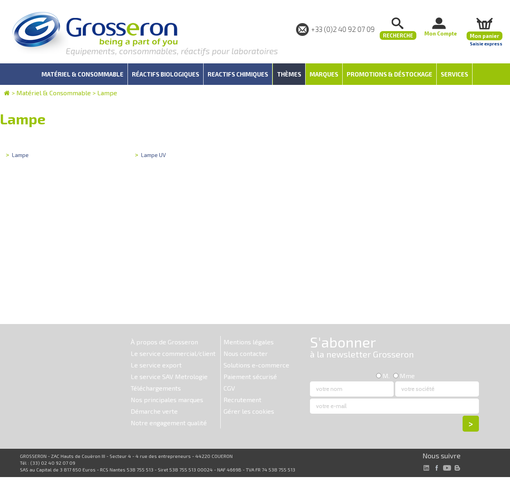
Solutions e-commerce (256, 365)
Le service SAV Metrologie (169, 376)
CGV (229, 388)
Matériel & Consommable (53, 92)
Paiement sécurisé (250, 376)
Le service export (156, 365)
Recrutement (242, 399)
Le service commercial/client (173, 353)
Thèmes (289, 74)
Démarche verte (154, 411)
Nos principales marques (167, 399)
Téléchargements (156, 388)
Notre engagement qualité (169, 422)
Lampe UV (153, 154)
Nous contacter (246, 353)
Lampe (107, 92)
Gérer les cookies (249, 411)
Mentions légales (249, 342)
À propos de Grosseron (164, 342)
